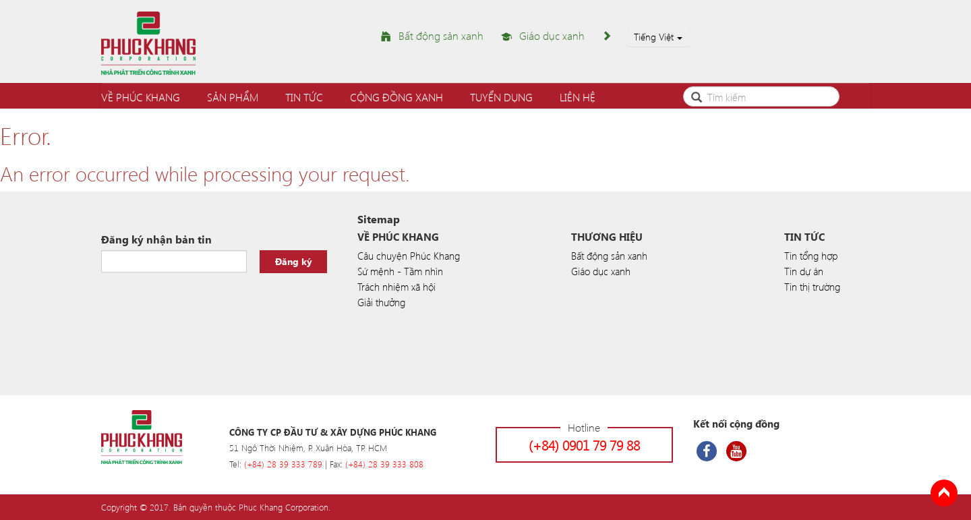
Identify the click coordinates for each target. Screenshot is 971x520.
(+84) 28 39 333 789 (283, 463)
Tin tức (304, 97)
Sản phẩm (232, 97)
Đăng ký (293, 261)
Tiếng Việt (658, 36)
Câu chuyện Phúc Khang (408, 255)
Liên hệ (577, 97)
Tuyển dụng (501, 97)
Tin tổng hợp (810, 255)
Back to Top (944, 493)
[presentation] (203, 306)
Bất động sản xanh (441, 35)
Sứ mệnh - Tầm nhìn (400, 271)
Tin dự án (803, 271)
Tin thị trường (812, 286)
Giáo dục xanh (552, 35)
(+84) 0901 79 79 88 (584, 445)
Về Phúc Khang (140, 97)
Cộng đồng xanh (396, 97)
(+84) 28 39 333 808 (384, 463)
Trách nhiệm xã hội (396, 286)
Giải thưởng (381, 302)
